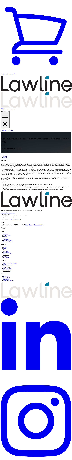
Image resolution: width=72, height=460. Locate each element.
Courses (5, 247)
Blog (4, 264)
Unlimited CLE (6, 252)
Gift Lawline (6, 257)
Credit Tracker (6, 267)
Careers (5, 236)
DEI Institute (6, 255)
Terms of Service (38, 225)
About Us (5, 234)
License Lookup (7, 271)
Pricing (2, 110)
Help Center (6, 279)
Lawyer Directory (7, 269)
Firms (4, 248)
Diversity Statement (8, 241)
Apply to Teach (6, 235)
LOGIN (6, 110)
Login (12, 130)
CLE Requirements (7, 265)
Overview (5, 155)
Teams (4, 249)
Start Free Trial (11, 110)
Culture (5, 237)
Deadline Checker (7, 268)
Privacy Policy (29, 225)
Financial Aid (6, 277)
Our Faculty (6, 239)
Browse (2, 108)
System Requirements (8, 280)
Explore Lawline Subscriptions (8, 213)
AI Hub (5, 256)
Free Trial (5, 251)
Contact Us (6, 276)
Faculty (5, 156)
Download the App (7, 253)
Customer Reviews (7, 240)
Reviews (5, 157)
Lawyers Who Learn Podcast (10, 263)
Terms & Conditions (15, 219)
